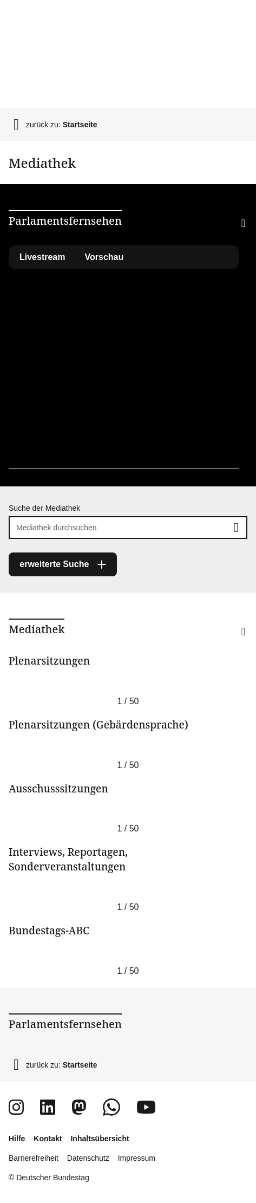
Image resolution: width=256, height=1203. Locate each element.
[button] (225, 237)
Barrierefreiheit (33, 1158)
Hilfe (17, 1138)
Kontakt (48, 1138)
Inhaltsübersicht (99, 1138)
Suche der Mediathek (44, 508)
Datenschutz (88, 1158)
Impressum (136, 1158)
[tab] (104, 257)
